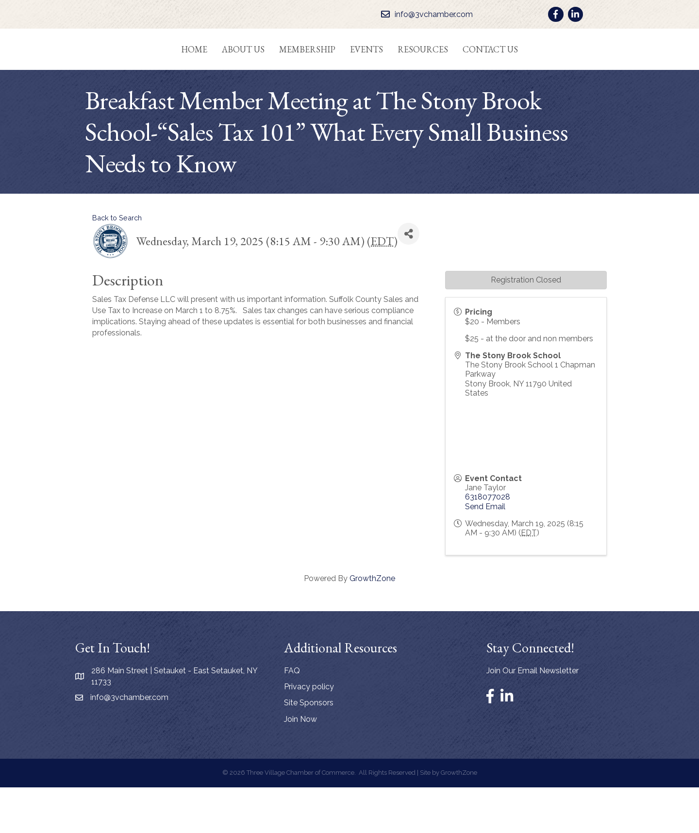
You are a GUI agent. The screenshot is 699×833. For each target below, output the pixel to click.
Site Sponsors (308, 748)
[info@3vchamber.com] (424, 14)
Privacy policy (309, 732)
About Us (204, 71)
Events (405, 71)
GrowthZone (372, 624)
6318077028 (487, 543)
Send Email (485, 552)
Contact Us (529, 71)
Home (155, 71)
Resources (461, 71)
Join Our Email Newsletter (532, 716)
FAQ (292, 716)
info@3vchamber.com (129, 743)
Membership (268, 71)
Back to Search (117, 263)
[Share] (408, 280)
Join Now (300, 764)
